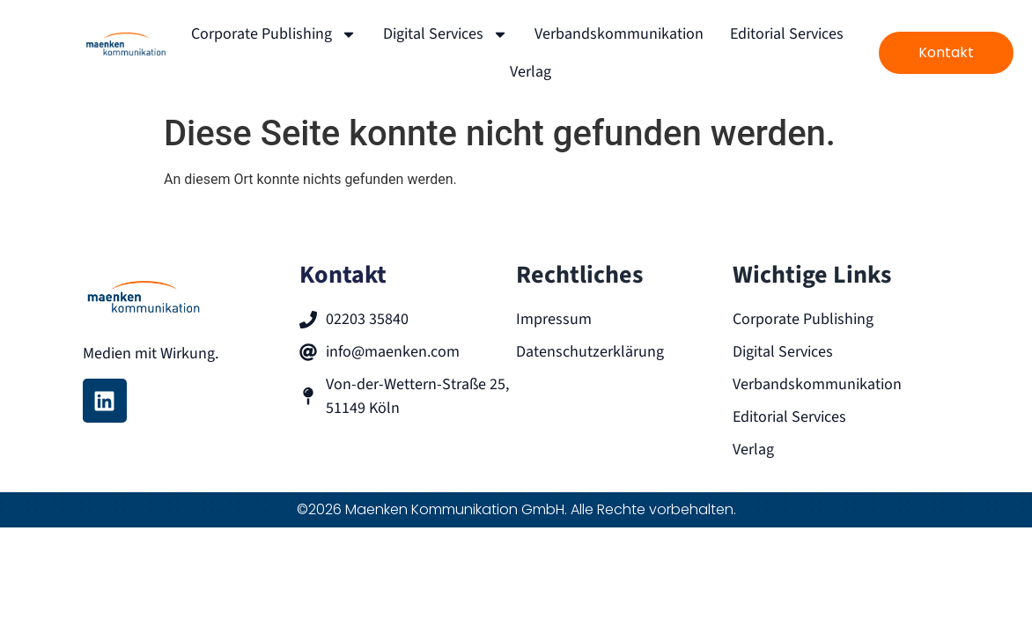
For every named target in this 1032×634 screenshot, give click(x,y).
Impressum (554, 319)
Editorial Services (787, 34)
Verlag (530, 72)
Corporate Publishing (274, 34)
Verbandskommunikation (619, 34)
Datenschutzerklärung (590, 352)
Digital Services (445, 34)
